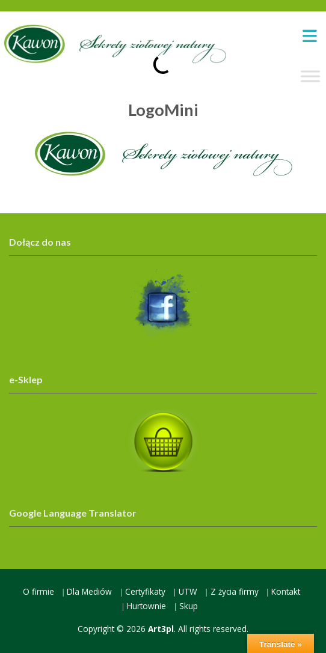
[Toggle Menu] (310, 76)
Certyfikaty (145, 591)
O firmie (38, 591)
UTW (188, 591)
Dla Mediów (89, 591)
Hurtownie (146, 606)
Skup (188, 606)
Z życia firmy (235, 591)
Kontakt (285, 591)
